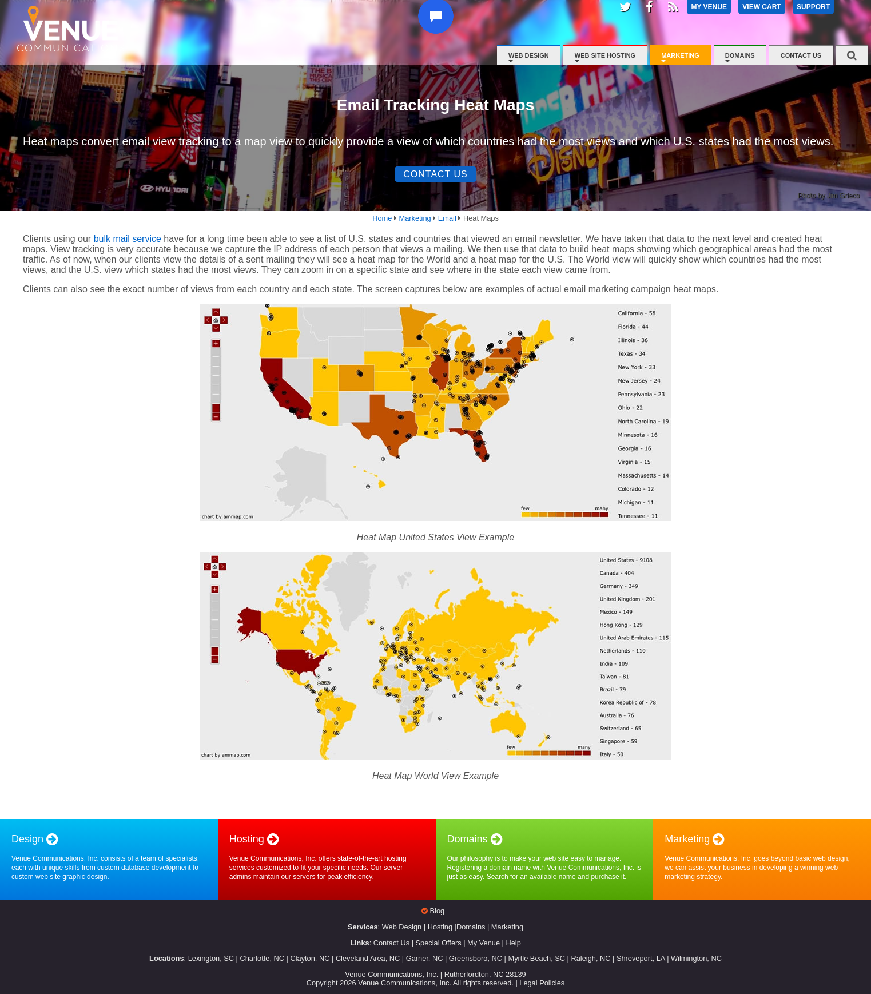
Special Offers (439, 943)
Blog (437, 910)
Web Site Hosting (605, 55)
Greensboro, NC (475, 958)
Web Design (528, 55)
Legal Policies (541, 983)
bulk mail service (127, 239)
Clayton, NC (309, 958)
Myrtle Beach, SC (536, 958)
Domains (740, 55)
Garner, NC (424, 958)
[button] (438, 30)
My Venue (483, 943)
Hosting (440, 927)
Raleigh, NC (590, 958)
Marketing (680, 55)
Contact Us (801, 55)
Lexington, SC (211, 958)
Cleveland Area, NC (368, 958)
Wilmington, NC (696, 958)
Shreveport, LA (641, 958)
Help (513, 943)
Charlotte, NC (262, 958)
